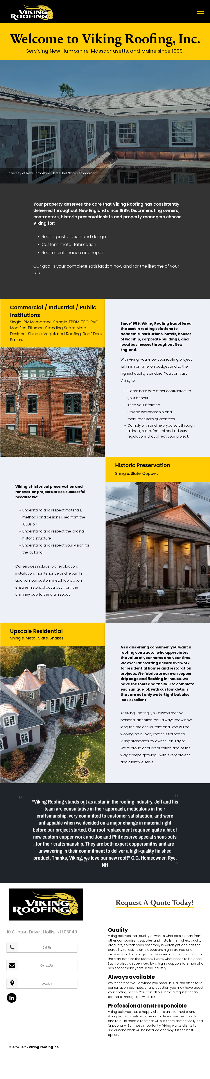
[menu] (200, 11)
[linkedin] (11, 998)
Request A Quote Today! (155, 902)
